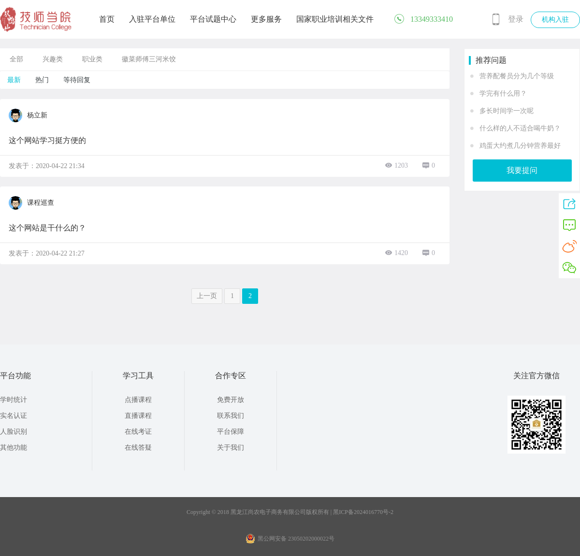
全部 (16, 59)
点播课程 (138, 399)
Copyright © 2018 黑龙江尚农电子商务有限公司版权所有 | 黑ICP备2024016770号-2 (290, 512)
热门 (42, 80)
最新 (14, 80)
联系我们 (230, 415)
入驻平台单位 (152, 19)
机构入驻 (555, 19)
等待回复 (76, 80)
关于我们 (230, 447)
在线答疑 (138, 447)
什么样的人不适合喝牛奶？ (520, 128)
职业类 (92, 59)
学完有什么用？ (503, 93)
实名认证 (13, 415)
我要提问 (522, 170)
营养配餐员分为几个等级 (516, 76)
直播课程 (138, 415)
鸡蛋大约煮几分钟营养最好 (520, 145)
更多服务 (266, 19)
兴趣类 (53, 59)
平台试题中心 (213, 19)
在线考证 (138, 431)
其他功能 (13, 447)
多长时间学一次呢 (506, 110)
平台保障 (230, 431)
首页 (107, 19)
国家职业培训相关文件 (335, 19)
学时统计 (13, 399)
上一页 (207, 295)
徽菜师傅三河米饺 (149, 59)
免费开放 (230, 399)
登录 (515, 19)
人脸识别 (13, 431)
